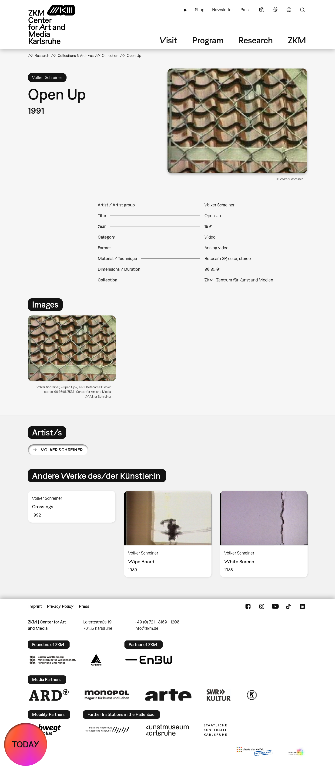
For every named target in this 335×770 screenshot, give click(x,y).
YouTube (275, 606)
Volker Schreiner (62, 449)
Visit (168, 40)
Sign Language (275, 9)
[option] (74, 358)
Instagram (261, 606)
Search (302, 9)
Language (289, 9)
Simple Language (261, 9)
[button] (237, 120)
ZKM (297, 40)
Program (208, 40)
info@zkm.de (146, 628)
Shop (199, 9)
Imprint (35, 606)
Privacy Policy (60, 606)
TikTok (289, 606)
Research (255, 40)
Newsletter (222, 9)
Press (245, 9)
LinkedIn (302, 606)
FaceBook (248, 606)
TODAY (25, 744)
